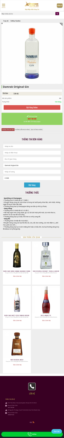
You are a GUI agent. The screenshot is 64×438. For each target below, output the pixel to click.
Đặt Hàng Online (32, 107)
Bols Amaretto (46, 315)
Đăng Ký (59, 5)
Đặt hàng (32, 185)
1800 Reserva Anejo (16, 360)
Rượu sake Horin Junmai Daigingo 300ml (16, 271)
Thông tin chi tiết (8, 129)
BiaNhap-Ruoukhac (15, 21)
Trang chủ (5, 21)
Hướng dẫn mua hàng (22, 129)
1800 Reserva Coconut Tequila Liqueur (46, 271)
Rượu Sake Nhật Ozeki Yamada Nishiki (16, 315)
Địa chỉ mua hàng (36, 129)
